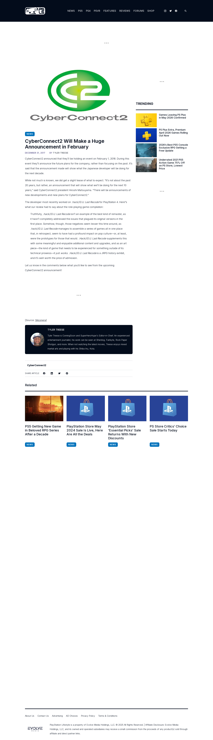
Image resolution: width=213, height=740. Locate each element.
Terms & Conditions (107, 715)
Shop (150, 10)
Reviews (124, 10)
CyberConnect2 (36, 365)
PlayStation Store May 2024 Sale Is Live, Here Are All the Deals (85, 430)
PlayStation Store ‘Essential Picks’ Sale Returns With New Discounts (124, 432)
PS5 (80, 10)
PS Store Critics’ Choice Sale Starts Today (168, 428)
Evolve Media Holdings (98, 724)
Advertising (57, 715)
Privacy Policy (88, 715)
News (71, 10)
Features (109, 10)
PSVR (97, 10)
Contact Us (43, 715)
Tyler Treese (60, 153)
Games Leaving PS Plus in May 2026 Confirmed (172, 116)
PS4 (88, 10)
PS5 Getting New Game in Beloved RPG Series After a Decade (43, 430)
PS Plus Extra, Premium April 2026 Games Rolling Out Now (173, 132)
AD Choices (72, 715)
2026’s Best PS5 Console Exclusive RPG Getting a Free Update (173, 147)
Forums (138, 10)
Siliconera (40, 320)
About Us (29, 715)
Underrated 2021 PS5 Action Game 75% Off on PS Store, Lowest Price (172, 164)
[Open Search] (185, 11)
